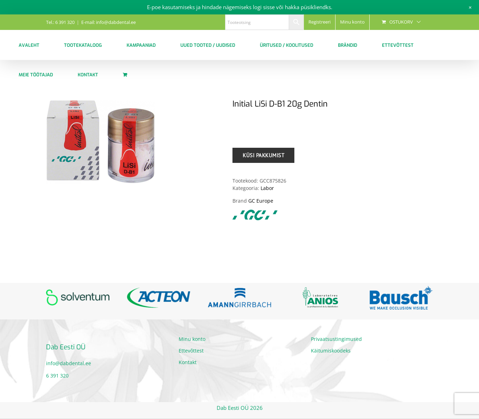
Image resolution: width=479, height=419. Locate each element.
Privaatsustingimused (336, 339)
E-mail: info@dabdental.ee (108, 22)
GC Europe (260, 200)
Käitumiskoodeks (331, 350)
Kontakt (188, 362)
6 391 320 (57, 375)
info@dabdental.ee (68, 363)
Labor (267, 188)
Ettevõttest (191, 350)
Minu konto (192, 339)
